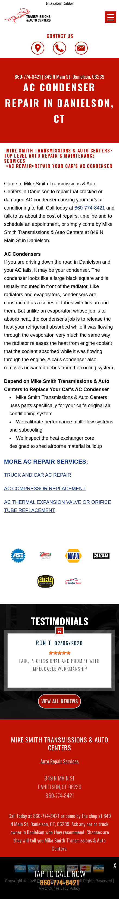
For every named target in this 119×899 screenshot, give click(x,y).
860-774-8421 (28, 76)
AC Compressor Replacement (45, 491)
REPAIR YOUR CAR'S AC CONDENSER (74, 166)
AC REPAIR (20, 166)
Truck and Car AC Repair (37, 477)
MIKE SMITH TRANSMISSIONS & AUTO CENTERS (58, 150)
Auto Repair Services (59, 763)
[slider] (59, 655)
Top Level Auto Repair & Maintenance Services (49, 158)
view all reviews (59, 703)
